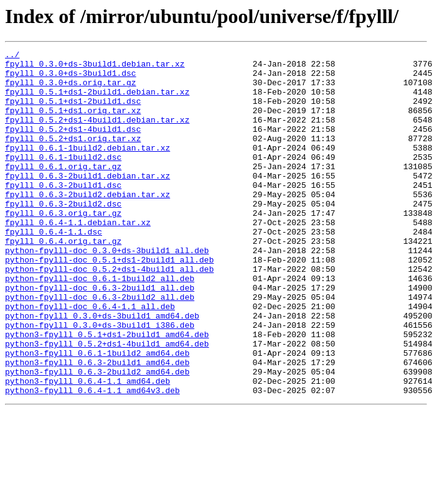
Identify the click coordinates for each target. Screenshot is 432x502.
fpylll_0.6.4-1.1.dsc (53, 268)
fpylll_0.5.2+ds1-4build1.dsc (73, 145)
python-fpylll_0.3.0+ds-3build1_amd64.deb (102, 369)
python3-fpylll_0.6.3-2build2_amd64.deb (97, 436)
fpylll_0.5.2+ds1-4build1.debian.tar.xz (97, 134)
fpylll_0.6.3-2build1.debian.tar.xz (87, 201)
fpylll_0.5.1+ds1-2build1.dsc (73, 112)
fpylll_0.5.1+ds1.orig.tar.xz (73, 123)
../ (12, 56)
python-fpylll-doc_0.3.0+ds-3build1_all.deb (107, 291)
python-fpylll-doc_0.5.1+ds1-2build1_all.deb (109, 302)
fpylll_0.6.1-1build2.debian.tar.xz (87, 168)
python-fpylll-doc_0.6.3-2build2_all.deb (99, 347)
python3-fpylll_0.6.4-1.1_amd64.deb (87, 447)
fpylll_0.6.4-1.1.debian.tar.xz (78, 257)
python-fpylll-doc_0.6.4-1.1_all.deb (90, 358)
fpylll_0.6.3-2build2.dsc (63, 235)
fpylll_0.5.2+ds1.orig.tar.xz (73, 156)
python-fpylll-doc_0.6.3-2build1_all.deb (99, 336)
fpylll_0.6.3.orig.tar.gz (63, 246)
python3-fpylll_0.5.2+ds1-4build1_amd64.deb (107, 403)
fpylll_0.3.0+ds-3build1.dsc (70, 78)
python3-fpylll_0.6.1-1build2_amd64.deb (97, 414)
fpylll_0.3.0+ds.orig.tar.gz (70, 89)
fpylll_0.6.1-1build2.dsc (63, 179)
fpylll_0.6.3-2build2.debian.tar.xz (87, 224)
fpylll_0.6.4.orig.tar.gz (63, 280)
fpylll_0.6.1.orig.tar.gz (63, 190)
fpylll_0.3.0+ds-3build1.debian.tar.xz (95, 67)
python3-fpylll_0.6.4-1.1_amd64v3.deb (92, 459)
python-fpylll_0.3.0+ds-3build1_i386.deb (99, 380)
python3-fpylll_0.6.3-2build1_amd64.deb (97, 425)
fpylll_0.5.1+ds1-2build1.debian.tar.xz (97, 100)
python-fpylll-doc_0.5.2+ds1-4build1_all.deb (109, 313)
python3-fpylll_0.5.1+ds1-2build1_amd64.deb (107, 391)
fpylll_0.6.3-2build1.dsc (63, 212)
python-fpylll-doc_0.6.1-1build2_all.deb (99, 324)
